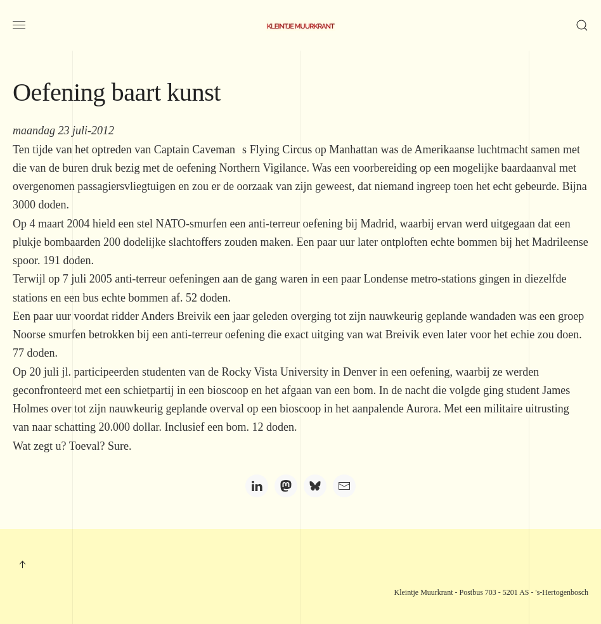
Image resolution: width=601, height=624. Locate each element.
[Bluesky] (315, 485)
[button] (19, 25)
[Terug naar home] (300, 25)
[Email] (344, 485)
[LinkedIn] (256, 485)
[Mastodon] (286, 485)
